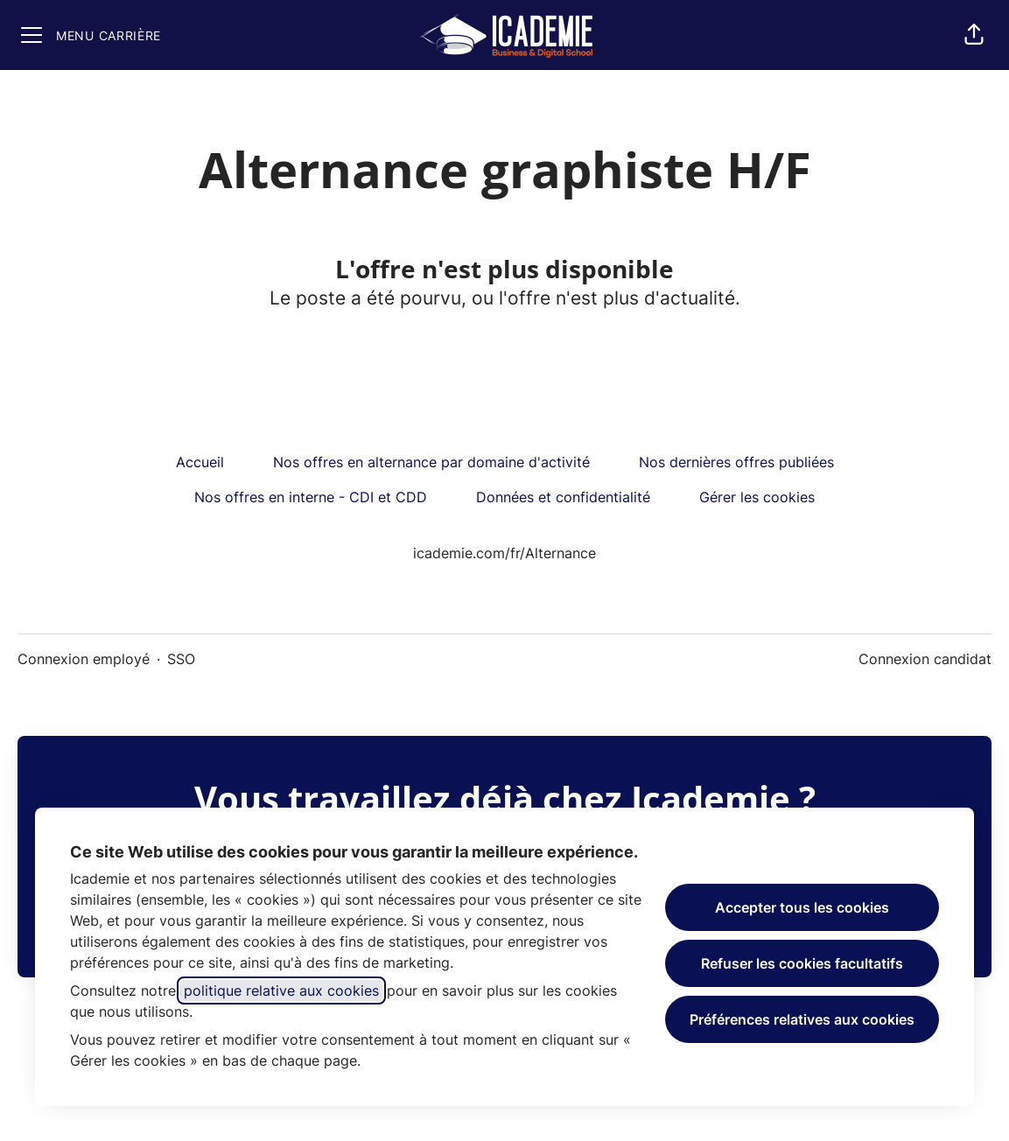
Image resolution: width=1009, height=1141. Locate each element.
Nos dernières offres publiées (736, 462)
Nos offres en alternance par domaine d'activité (431, 462)
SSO (181, 659)
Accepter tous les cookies (802, 907)
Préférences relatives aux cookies (802, 1019)
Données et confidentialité (563, 497)
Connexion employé (84, 659)
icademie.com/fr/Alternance (504, 553)
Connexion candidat (924, 659)
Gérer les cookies (757, 497)
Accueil (200, 462)
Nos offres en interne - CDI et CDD (310, 497)
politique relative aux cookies (281, 990)
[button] (973, 35)
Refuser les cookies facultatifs (802, 963)
